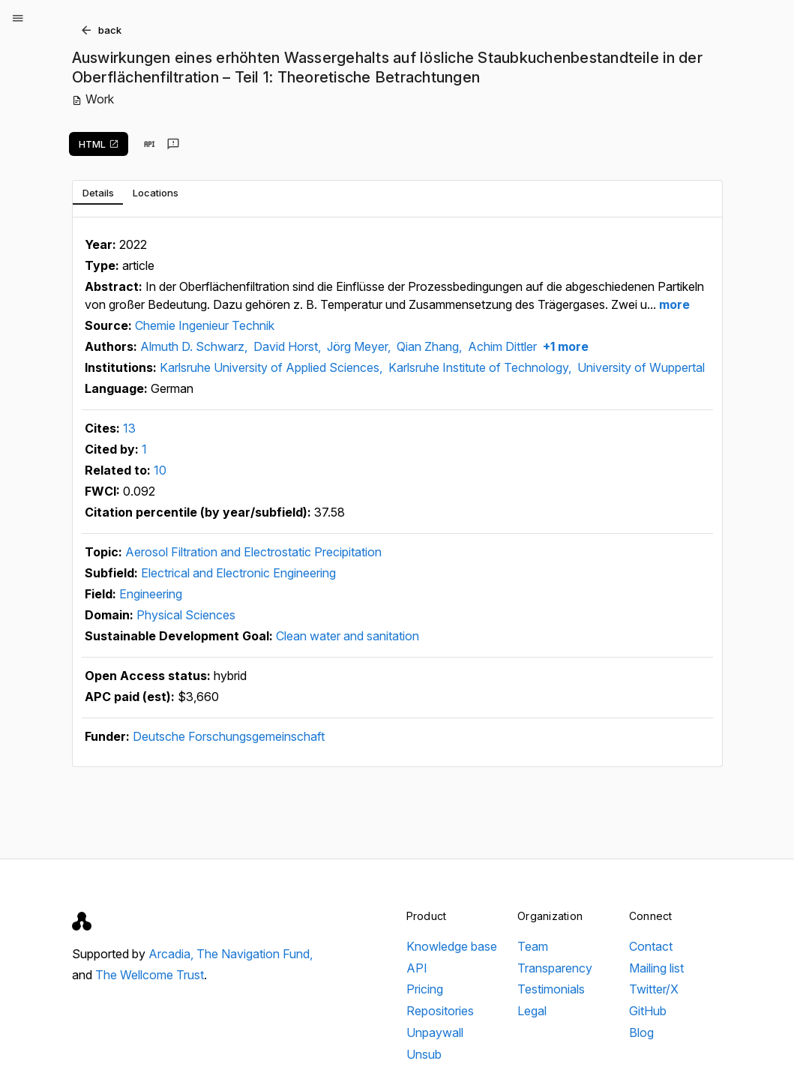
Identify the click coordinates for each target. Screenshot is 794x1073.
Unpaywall (434, 1032)
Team (532, 946)
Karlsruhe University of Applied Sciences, (272, 367)
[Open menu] (18, 18)
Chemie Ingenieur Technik (204, 325)
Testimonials (551, 989)
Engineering (150, 593)
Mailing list (656, 968)
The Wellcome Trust (149, 974)
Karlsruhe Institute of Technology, (481, 367)
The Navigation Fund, (254, 953)
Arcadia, (172, 953)
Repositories (440, 1010)
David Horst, (288, 346)
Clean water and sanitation (347, 635)
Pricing (424, 989)
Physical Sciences (185, 614)
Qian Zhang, (431, 346)
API (416, 968)
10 (160, 470)
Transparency (554, 968)
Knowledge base (451, 946)
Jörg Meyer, (360, 346)
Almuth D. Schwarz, (195, 346)
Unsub (424, 1054)
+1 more (564, 346)
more (673, 304)
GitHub (648, 1010)
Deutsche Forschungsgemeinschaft (229, 736)
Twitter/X (654, 989)
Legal (532, 1010)
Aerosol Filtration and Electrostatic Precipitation (253, 551)
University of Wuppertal (641, 367)
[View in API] (149, 144)
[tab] (98, 193)
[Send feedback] (173, 144)
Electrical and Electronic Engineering (238, 572)
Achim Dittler (502, 346)
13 (129, 428)
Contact (651, 946)
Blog (641, 1032)
